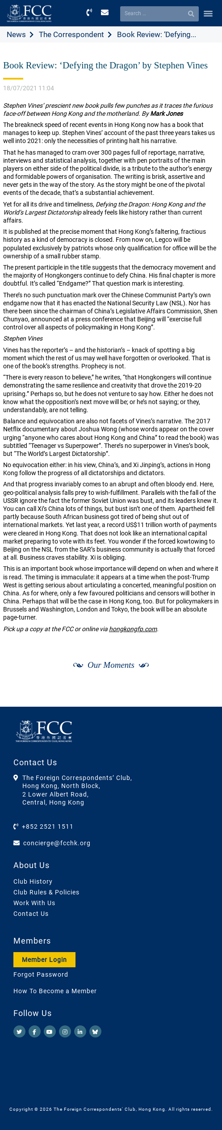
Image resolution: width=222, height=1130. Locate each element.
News (16, 34)
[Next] (202, 697)
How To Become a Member (55, 991)
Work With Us (34, 903)
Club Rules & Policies (46, 892)
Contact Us (31, 913)
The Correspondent (71, 34)
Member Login (44, 959)
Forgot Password (40, 974)
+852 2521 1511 (48, 826)
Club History (33, 881)
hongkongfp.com (133, 628)
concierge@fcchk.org (57, 843)
